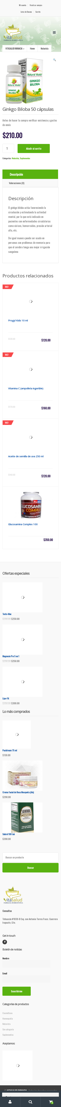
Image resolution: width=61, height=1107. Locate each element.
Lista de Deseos (26, 12)
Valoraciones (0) (16, 183)
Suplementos (25, 158)
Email (26, 976)
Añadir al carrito (33, 148)
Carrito (37, 12)
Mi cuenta (22, 5)
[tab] (30, 174)
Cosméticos (7, 1013)
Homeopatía (7, 1018)
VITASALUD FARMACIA (14, 48)
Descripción (16, 174)
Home (32, 48)
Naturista (15, 158)
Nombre (26, 961)
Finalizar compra (36, 5)
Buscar (30, 867)
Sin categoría (8, 1029)
